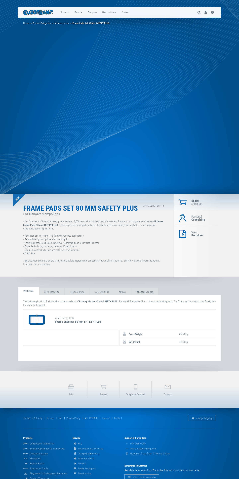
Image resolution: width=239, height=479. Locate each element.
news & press (109, 12)
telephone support (135, 389)
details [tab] (28, 291)
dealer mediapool (84, 468)
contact (125, 12)
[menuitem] (65, 12)
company (92, 12)
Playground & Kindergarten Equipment (48, 473)
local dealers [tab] (144, 291)
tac (60, 418)
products (65, 12)
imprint (105, 418)
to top (26, 418)
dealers (103, 389)
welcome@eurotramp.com (140, 448)
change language (202, 418)
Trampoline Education (86, 453)
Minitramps (35, 458)
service (78, 12)
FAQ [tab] (122, 291)
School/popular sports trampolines (47, 448)
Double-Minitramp (39, 453)
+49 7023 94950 (135, 443)
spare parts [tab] (77, 291)
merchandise (82, 473)
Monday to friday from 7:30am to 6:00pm (147, 453)
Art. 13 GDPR (91, 418)
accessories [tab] (51, 291)
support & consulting (135, 437)
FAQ (77, 443)
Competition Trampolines (42, 443)
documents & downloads (88, 448)
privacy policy (73, 418)
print (71, 389)
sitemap (38, 418)
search (50, 418)
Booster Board (37, 463)
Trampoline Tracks (39, 468)
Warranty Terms (83, 458)
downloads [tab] (102, 291)
